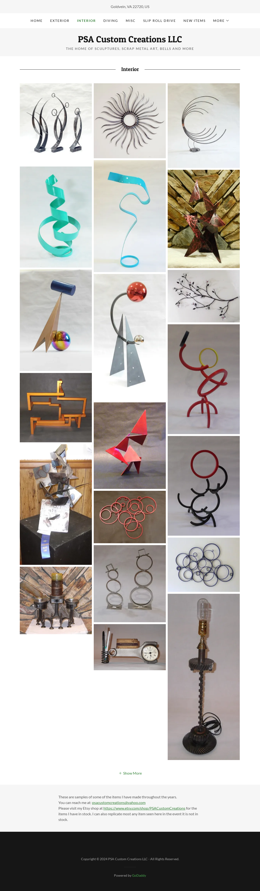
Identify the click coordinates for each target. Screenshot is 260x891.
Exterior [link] (59, 21)
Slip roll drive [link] (159, 21)
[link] (130, 41)
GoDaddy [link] (139, 875)
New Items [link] (194, 21)
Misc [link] (131, 21)
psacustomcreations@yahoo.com (119, 802)
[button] (221, 21)
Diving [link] (110, 21)
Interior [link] (86, 21)
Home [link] (37, 21)
